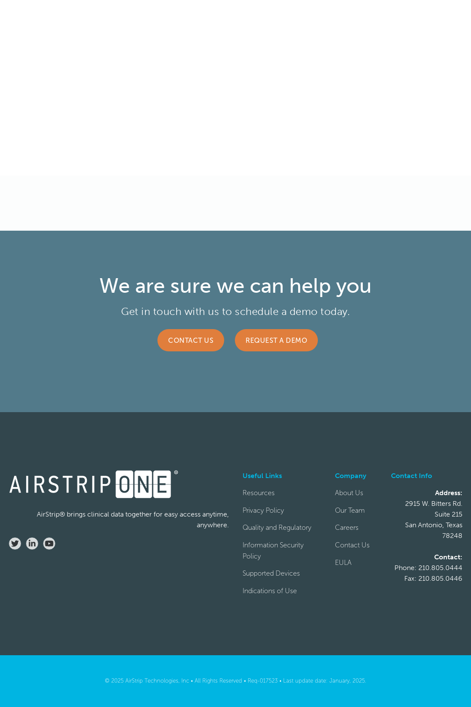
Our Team (350, 510)
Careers (346, 527)
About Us (349, 493)
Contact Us (190, 340)
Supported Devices (271, 573)
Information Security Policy (273, 550)
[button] (165, 17)
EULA (343, 562)
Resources (259, 493)
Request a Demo (276, 340)
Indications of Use (270, 591)
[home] (43, 17)
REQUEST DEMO (433, 18)
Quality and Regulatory (277, 527)
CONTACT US (380, 18)
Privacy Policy (263, 510)
